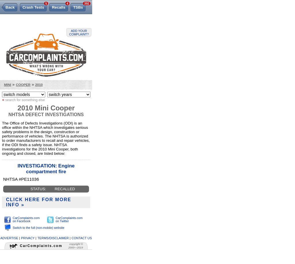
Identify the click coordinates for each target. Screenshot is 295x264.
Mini (7, 84)
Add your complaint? (79, 32)
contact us (81, 238)
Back (10, 7)
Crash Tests (34, 6)
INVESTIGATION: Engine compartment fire (46, 168)
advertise (9, 238)
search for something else (23, 99)
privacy (28, 238)
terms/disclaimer (53, 238)
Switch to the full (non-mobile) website (38, 227)
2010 (39, 84)
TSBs (79, 6)
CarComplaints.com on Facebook (26, 219)
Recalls (60, 6)
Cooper (23, 84)
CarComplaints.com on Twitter (69, 219)
